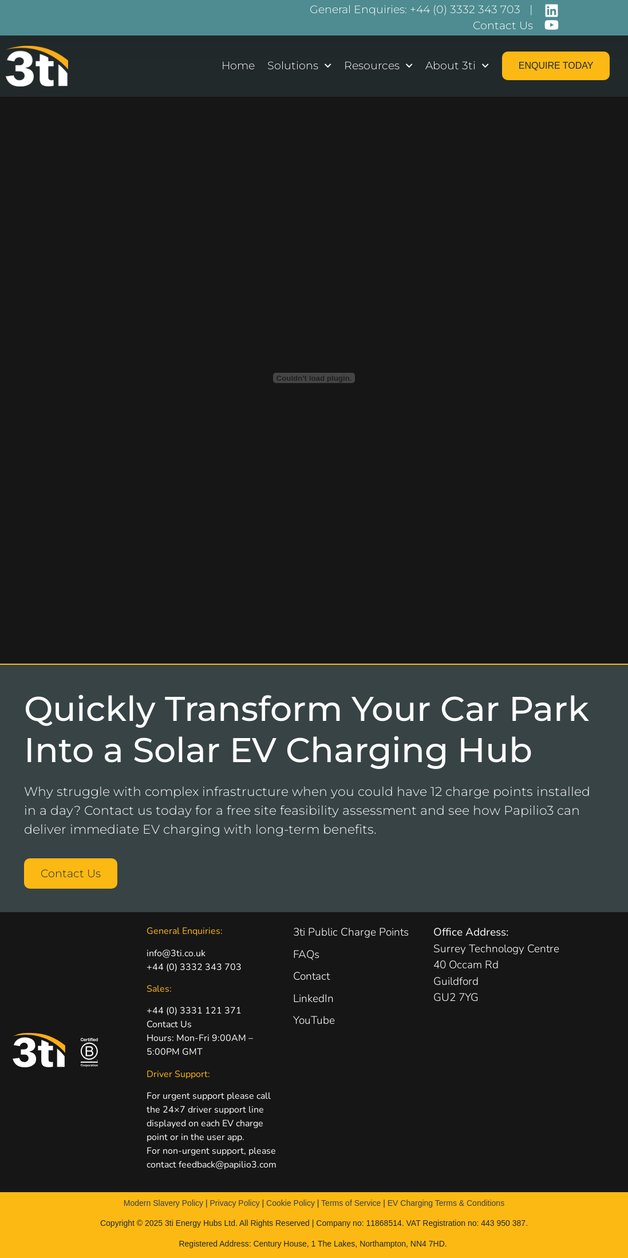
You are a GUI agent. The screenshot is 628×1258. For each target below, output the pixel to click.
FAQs (306, 954)
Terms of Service (351, 1203)
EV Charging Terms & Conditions (446, 1203)
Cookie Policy (290, 1203)
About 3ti (457, 65)
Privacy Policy (235, 1203)
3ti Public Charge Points (351, 932)
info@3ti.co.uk (176, 953)
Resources (378, 65)
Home (238, 65)
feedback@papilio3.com (228, 1164)
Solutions (299, 65)
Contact (311, 976)
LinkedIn (313, 998)
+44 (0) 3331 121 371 (194, 1010)
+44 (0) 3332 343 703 (194, 967)
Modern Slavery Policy (163, 1203)
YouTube (314, 1020)
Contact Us (169, 1024)
